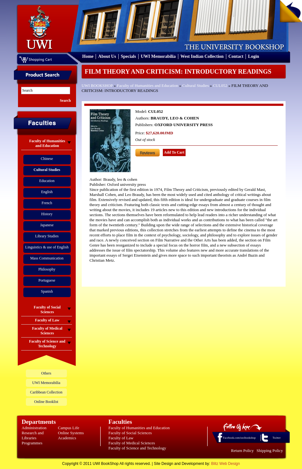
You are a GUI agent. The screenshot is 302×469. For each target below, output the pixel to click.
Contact (235, 56)
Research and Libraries (33, 435)
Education (47, 181)
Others (46, 373)
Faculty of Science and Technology (137, 448)
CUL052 (220, 85)
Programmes (32, 443)
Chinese (47, 158)
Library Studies (46, 236)
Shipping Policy (270, 450)
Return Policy (242, 450)
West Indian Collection (202, 56)
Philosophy (46, 269)
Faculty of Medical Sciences (132, 443)
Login (253, 56)
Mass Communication (47, 258)
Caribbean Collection (46, 392)
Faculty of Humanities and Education (147, 85)
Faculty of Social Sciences (130, 432)
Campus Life (69, 427)
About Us (107, 56)
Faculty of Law (121, 438)
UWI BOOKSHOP (97, 85)
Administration (34, 427)
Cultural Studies (195, 85)
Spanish (47, 291)
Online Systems (71, 432)
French (47, 203)
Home (88, 56)
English (47, 192)
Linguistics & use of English (46, 247)
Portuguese (46, 280)
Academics (67, 438)
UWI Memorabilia (158, 56)
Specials (128, 56)
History (47, 214)
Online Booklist (46, 401)
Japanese (47, 225)
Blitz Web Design (225, 463)
